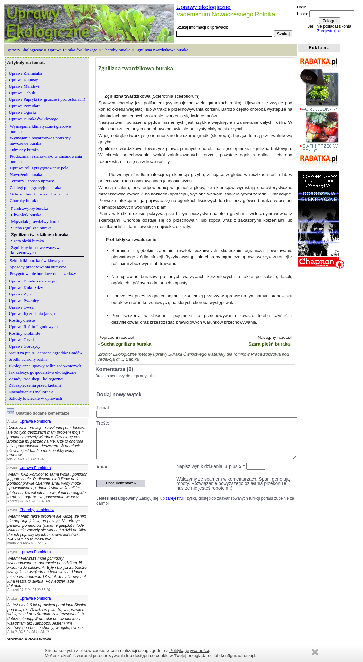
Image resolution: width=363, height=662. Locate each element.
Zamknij (315, 652)
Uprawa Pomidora (35, 421)
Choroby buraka (116, 49)
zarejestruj (175, 498)
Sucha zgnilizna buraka (126, 344)
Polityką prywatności (189, 650)
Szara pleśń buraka (269, 344)
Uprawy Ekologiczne (24, 49)
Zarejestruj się (329, 31)
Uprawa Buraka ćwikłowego (72, 49)
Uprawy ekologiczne (203, 7)
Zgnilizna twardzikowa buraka (161, 49)
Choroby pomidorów (37, 510)
